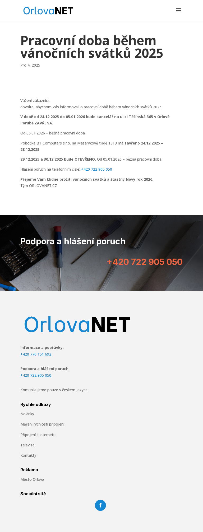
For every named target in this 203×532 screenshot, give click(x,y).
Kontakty (28, 455)
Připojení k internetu (38, 434)
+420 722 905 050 (96, 169)
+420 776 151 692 (35, 354)
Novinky (27, 413)
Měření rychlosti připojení (42, 424)
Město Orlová (32, 479)
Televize (27, 444)
